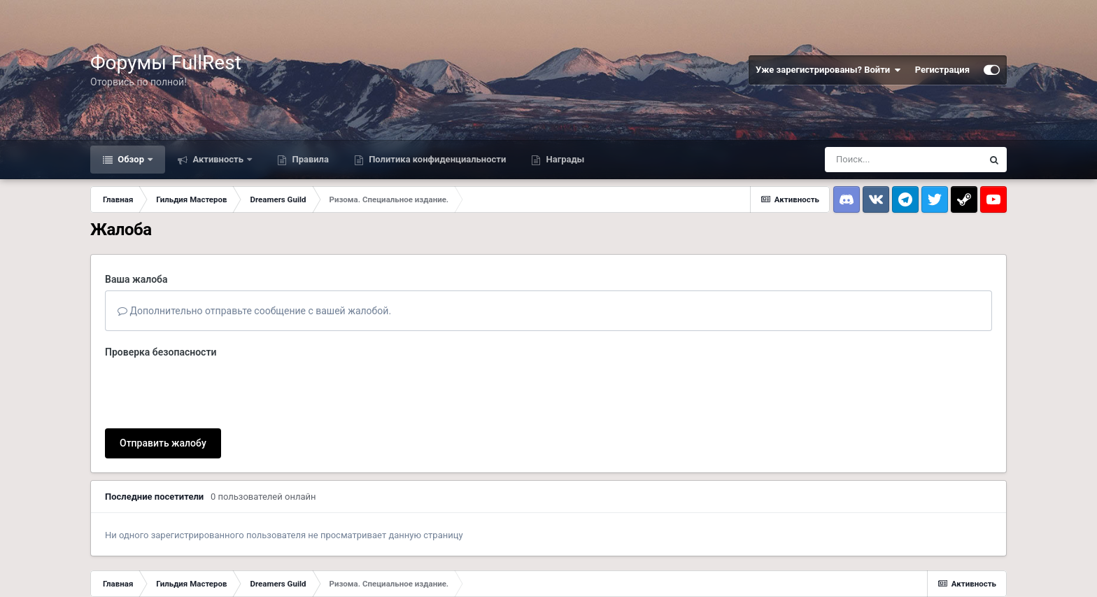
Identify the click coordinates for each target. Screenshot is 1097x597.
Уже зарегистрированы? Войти (828, 70)
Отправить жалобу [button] (163, 443)
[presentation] (211, 390)
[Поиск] (903, 159)
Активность (218, 159)
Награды (564, 159)
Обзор (130, 159)
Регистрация (942, 69)
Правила (309, 159)
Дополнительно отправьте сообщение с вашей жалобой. (254, 310)
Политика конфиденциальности (436, 159)
